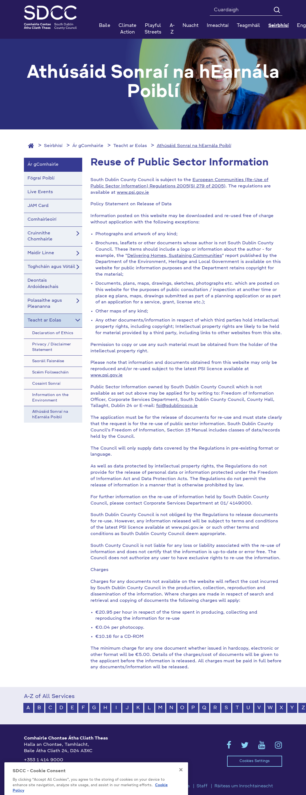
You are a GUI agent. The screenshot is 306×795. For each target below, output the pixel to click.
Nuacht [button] (191, 25)
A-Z (172, 29)
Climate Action (127, 29)
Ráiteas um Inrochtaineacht (243, 786)
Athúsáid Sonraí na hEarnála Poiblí (194, 146)
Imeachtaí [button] (217, 25)
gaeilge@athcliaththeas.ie (52, 769)
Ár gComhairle (87, 146)
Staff (202, 786)
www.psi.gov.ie (133, 192)
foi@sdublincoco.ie (177, 406)
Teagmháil (248, 25)
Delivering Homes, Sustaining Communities (174, 256)
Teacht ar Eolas (130, 146)
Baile (104, 25)
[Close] (181, 780)
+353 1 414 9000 (43, 760)
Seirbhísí (53, 146)
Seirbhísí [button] (278, 25)
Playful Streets (153, 29)
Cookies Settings (254, 761)
